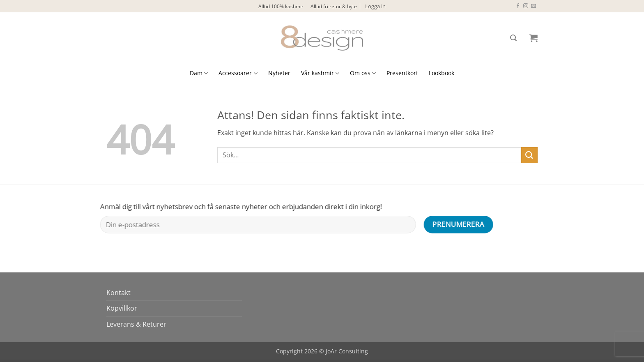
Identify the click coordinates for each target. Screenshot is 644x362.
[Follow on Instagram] (525, 6)
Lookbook (441, 73)
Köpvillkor (121, 308)
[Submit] (529, 155)
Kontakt (118, 292)
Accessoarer (237, 73)
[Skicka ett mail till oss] (533, 6)
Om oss (363, 73)
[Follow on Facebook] (517, 6)
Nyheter (279, 73)
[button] (375, 6)
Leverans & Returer (136, 324)
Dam (199, 73)
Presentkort (402, 73)
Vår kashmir (320, 73)
